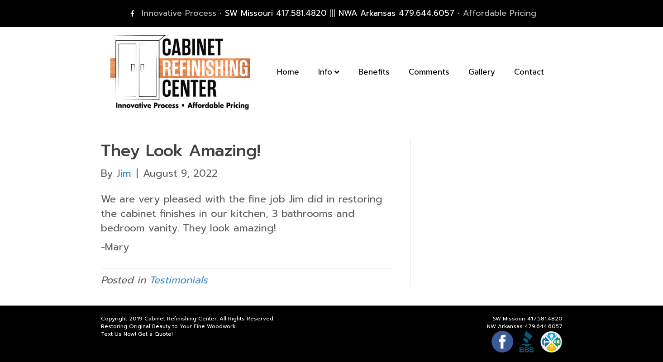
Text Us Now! (118, 334)
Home (297, 73)
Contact (538, 73)
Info (334, 73)
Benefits (383, 73)
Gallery (490, 73)
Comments (438, 73)
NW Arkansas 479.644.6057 (525, 326)
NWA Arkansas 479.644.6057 (396, 13)
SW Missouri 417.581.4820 (276, 13)
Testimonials (178, 280)
